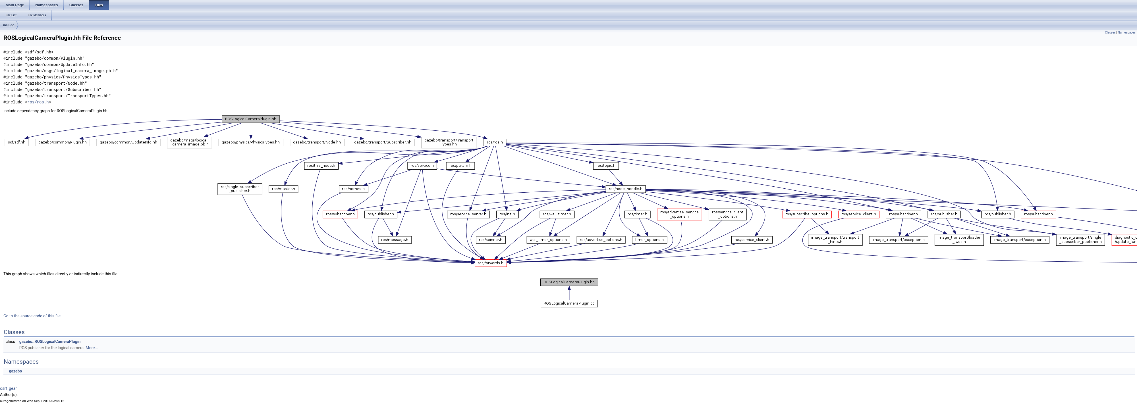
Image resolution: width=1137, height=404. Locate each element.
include (8, 25)
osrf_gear (8, 388)
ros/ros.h (38, 102)
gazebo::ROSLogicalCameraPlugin (50, 341)
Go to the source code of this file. (32, 316)
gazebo (15, 371)
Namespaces (1127, 32)
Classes (1110, 32)
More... (92, 347)
